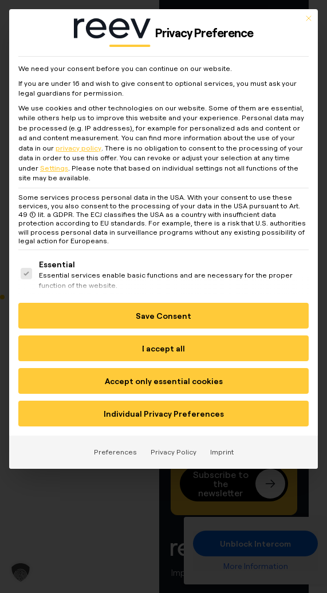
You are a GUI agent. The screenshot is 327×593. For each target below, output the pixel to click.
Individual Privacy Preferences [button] (164, 408)
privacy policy (78, 141)
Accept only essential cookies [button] (164, 375)
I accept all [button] (163, 342)
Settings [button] (54, 161)
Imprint (222, 446)
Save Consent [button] (163, 310)
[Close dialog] (309, 12)
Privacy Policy (173, 446)
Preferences (115, 446)
